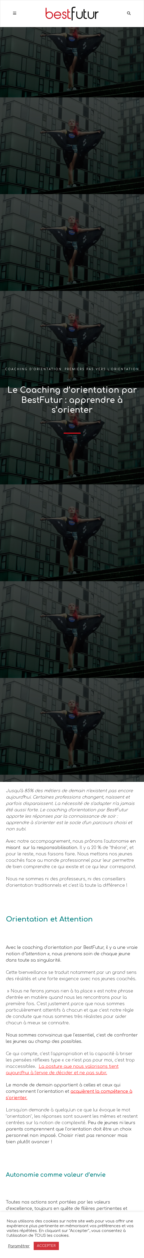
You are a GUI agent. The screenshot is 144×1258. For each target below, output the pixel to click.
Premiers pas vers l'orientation (102, 369)
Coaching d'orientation (33, 369)
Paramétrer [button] (19, 1246)
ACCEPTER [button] (46, 1246)
